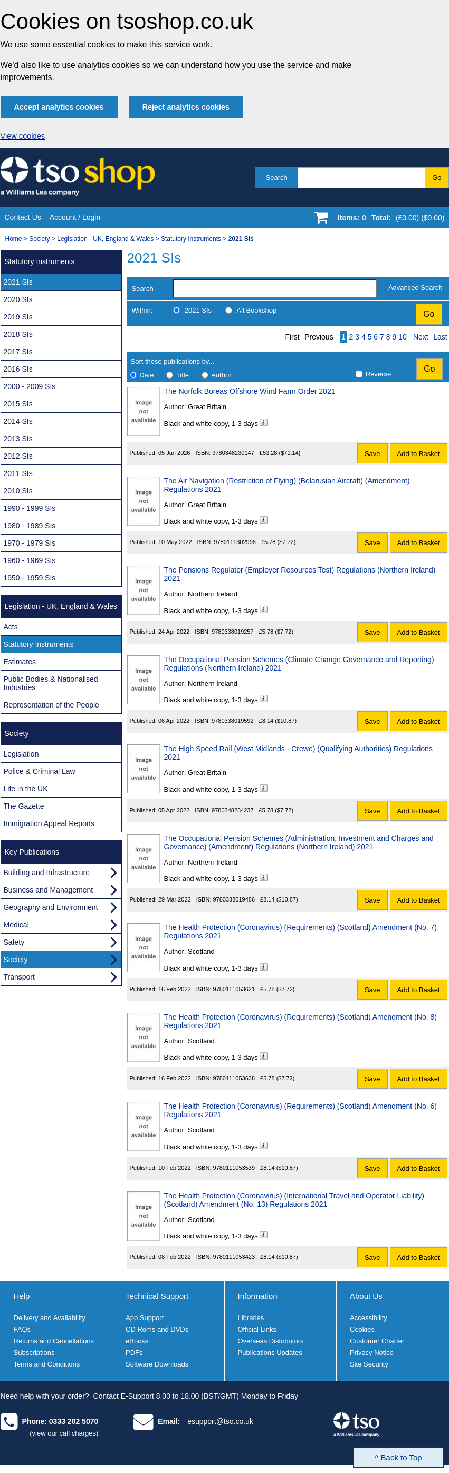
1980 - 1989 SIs (30, 525)
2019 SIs (18, 317)
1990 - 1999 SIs (30, 508)
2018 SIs (18, 334)
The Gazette (24, 806)
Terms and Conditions (47, 1364)
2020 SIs (18, 299)
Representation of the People (51, 705)
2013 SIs (18, 438)
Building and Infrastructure (47, 872)
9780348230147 (233, 453)
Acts (11, 627)
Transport (19, 977)
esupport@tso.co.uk (220, 1421)
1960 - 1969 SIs (30, 560)
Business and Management (48, 890)
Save (372, 454)
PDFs (134, 1352)
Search (277, 177)
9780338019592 (233, 721)
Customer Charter (377, 1341)
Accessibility (368, 1318)
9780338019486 (234, 899)
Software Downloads (157, 1364)
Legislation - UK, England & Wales (105, 239)
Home (13, 239)
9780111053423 (234, 1257)
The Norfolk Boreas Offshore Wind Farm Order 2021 (250, 391)
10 (402, 337)
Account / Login (75, 217)
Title (182, 375)
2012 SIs (18, 456)
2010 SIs (18, 491)
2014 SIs (18, 421)
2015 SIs (18, 404)
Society (39, 239)
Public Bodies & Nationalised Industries (51, 683)
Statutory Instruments (191, 239)
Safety (14, 942)
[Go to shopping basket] (388, 219)
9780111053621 (234, 989)
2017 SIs (18, 351)
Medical (16, 924)
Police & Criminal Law (39, 771)
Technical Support (157, 1296)
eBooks (137, 1341)
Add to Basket (418, 454)
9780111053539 (234, 1168)
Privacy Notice (372, 1352)
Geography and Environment (51, 907)
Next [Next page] (420, 337)
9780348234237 (233, 810)
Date (146, 375)
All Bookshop (256, 310)
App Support (145, 1318)
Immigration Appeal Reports (49, 823)
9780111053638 (234, 1078)
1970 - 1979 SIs (30, 543)
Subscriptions (34, 1352)
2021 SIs (198, 310)
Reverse (378, 374)
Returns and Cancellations (54, 1341)
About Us (366, 1296)
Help (22, 1296)
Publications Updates (270, 1352)
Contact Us (23, 217)
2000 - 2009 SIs (30, 386)
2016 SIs (18, 369)
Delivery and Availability (49, 1318)
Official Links (257, 1329)
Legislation (21, 754)
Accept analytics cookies (59, 107)
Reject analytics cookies (186, 107)
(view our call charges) (64, 1433)
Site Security (369, 1364)
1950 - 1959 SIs (30, 578)
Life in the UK (26, 788)
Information (258, 1296)
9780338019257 (233, 631)
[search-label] (275, 288)
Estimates (20, 661)
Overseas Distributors (271, 1341)
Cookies (362, 1329)
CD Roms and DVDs (157, 1329)
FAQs (22, 1329)
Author (221, 375)
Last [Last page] (440, 337)
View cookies (23, 136)
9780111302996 (235, 542)
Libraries (251, 1318)
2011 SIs (18, 473)
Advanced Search (415, 288)
